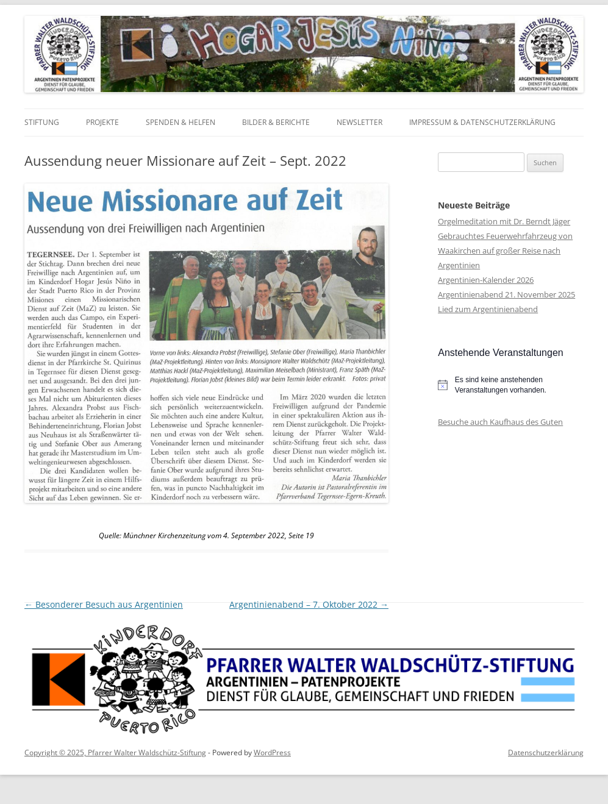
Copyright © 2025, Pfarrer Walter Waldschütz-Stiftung (115, 752)
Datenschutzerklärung (546, 752)
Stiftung (41, 122)
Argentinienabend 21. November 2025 (506, 294)
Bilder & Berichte (276, 122)
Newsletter (359, 122)
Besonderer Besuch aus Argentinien (103, 604)
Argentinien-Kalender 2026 (486, 279)
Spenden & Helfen (180, 122)
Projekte (102, 122)
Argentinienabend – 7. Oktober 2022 (308, 604)
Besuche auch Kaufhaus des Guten (500, 421)
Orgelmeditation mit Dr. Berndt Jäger (504, 221)
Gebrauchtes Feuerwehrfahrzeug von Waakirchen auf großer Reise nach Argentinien (505, 250)
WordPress (272, 752)
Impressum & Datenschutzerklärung (482, 122)
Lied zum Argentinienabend (488, 309)
